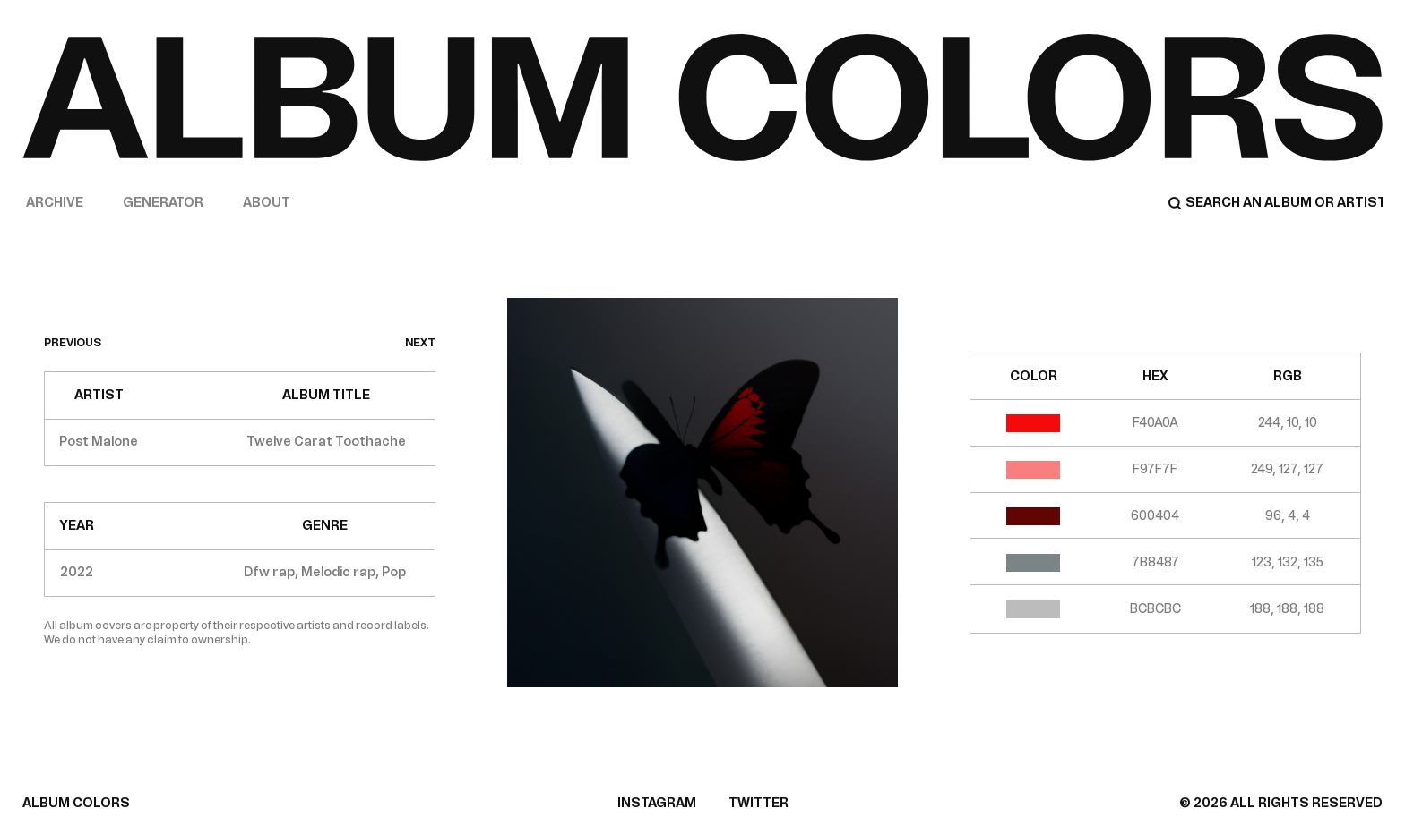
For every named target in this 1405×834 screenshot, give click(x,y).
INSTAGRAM (656, 803)
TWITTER (758, 803)
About (266, 202)
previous (72, 342)
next (420, 342)
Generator (163, 202)
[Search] (1275, 203)
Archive (54, 202)
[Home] (702, 97)
